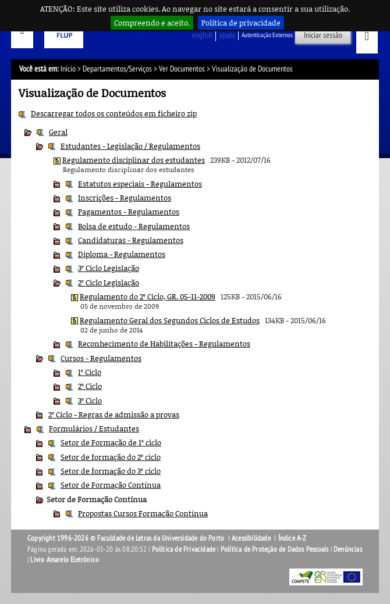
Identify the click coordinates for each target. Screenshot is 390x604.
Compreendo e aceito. (152, 22)
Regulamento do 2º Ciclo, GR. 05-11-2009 (147, 296)
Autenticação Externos (267, 35)
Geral (58, 132)
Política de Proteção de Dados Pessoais (275, 549)
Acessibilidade (251, 538)
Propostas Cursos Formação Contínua (143, 513)
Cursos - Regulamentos (101, 358)
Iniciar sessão (323, 35)
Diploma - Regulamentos (121, 254)
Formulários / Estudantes (94, 428)
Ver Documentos (182, 69)
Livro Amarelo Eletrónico (64, 559)
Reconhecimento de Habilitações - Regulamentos (164, 343)
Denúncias (348, 549)
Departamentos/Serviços (117, 69)
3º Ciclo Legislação (108, 268)
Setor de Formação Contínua (111, 485)
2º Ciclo (90, 386)
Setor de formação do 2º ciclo (111, 457)
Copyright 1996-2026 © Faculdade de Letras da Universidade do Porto (126, 538)
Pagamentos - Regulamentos (128, 211)
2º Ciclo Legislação (108, 282)
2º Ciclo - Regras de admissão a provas (113, 414)
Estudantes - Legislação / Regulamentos (130, 146)
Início (68, 69)
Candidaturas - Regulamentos (130, 240)
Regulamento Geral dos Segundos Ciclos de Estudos (170, 320)
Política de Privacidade (184, 549)
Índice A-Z (292, 538)
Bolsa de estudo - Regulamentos (134, 226)
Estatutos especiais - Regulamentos (140, 183)
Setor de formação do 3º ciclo (111, 471)
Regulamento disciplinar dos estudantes (133, 160)
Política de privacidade (241, 22)
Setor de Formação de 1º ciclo (111, 442)
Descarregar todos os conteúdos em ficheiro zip (114, 113)
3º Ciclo (90, 400)
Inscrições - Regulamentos (124, 197)
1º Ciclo (89, 372)
